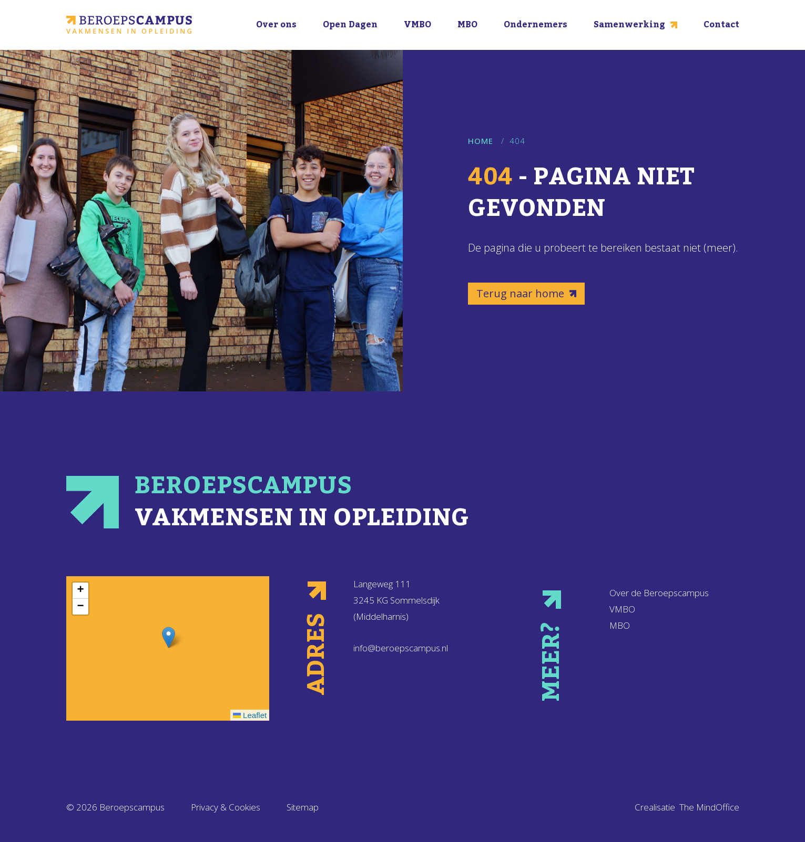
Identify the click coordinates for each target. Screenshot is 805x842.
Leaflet (250, 715)
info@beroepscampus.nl (400, 648)
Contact (721, 24)
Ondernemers (535, 24)
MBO (467, 24)
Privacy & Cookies (225, 807)
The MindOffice (709, 807)
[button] (168, 637)
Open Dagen (350, 24)
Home (480, 141)
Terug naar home (526, 293)
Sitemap (303, 807)
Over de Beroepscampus (659, 593)
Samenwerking (635, 24)
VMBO (417, 24)
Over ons (276, 24)
